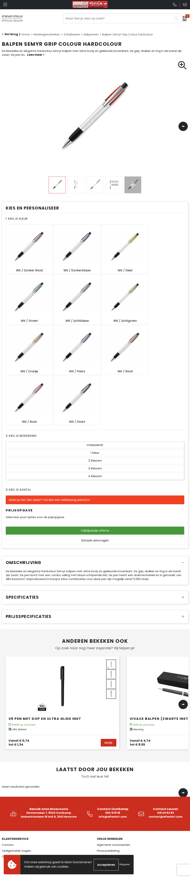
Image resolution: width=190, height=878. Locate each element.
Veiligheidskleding (14, 849)
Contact (8, 784)
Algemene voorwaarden (113, 784)
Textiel (6, 838)
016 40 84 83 (165, 752)
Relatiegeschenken (47, 34)
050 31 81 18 (112, 752)
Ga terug (11, 34)
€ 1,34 (19, 682)
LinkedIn (105, 843)
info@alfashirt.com (113, 756)
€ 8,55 (140, 682)
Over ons (8, 796)
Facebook (107, 832)
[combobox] (118, 18)
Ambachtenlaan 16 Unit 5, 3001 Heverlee (49, 756)
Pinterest (106, 849)
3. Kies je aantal (18, 429)
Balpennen (91, 34)
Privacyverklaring (108, 790)
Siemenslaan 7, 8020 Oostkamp (48, 752)
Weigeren (124, 864)
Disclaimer (104, 802)
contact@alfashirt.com (165, 756)
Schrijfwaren (72, 34)
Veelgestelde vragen (16, 790)
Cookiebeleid (106, 796)
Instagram (107, 838)
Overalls (7, 843)
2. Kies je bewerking (21, 376)
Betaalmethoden (109, 808)
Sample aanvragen (95, 480)
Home (26, 34)
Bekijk (108, 682)
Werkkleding (10, 832)
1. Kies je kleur (16, 219)
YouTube (106, 855)
